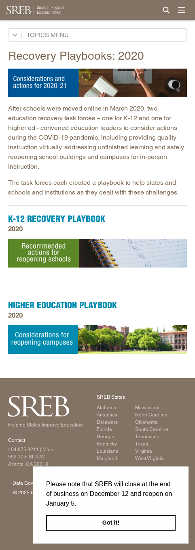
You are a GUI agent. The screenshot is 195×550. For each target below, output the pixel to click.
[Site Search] (166, 10)
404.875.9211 (23, 449)
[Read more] (97, 83)
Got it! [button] (110, 522)
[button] (79, 504)
